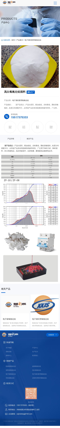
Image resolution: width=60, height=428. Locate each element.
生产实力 (35, 354)
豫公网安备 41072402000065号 (33, 425)
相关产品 (30, 141)
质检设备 (9, 354)
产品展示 (19, 42)
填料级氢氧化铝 (11, 372)
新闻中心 (9, 357)
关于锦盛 (9, 350)
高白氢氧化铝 (36, 372)
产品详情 (11, 141)
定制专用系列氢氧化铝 (39, 380)
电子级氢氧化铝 (11, 376)
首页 (13, 42)
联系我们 (35, 357)
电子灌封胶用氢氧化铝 (33, 42)
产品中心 (35, 350)
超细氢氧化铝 (36, 368)
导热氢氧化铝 (10, 380)
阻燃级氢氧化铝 (11, 368)
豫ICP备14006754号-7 (50, 423)
